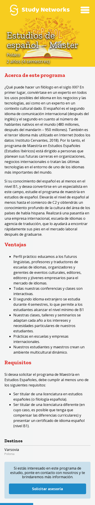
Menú (85, 10)
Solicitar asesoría (47, 485)
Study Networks (39, 10)
